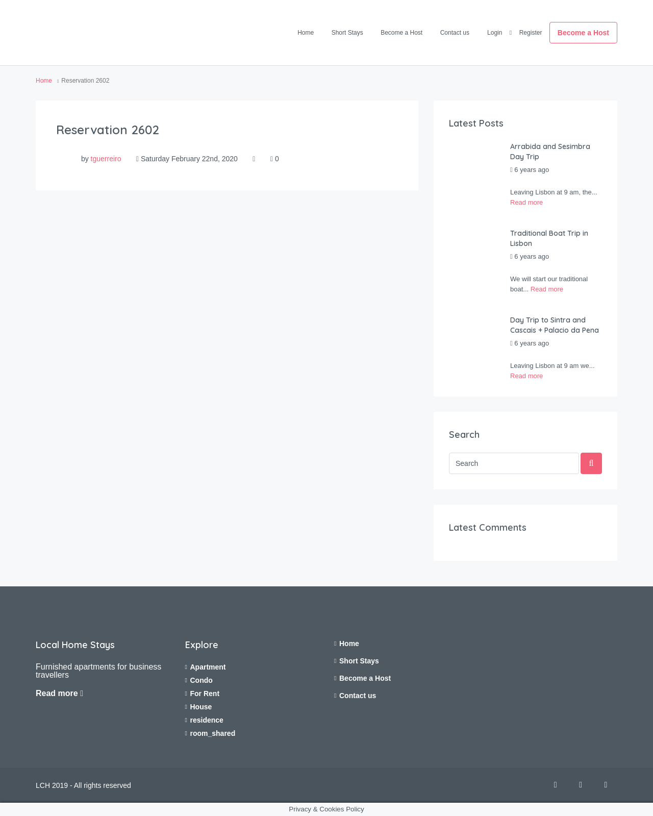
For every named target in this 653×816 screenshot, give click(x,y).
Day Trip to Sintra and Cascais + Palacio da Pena (554, 325)
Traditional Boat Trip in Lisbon (549, 238)
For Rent (205, 693)
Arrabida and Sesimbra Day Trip (550, 151)
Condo (201, 680)
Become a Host (401, 32)
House (201, 707)
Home (305, 32)
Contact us (454, 32)
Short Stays (347, 32)
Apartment (208, 667)
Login (494, 32)
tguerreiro (106, 159)
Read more (526, 202)
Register (530, 32)
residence (206, 720)
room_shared (213, 733)
